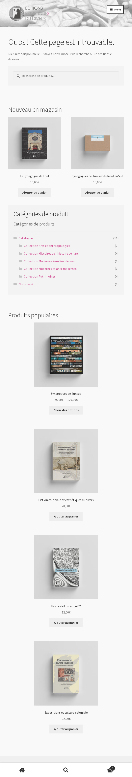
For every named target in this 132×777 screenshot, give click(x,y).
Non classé (26, 284)
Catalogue (26, 238)
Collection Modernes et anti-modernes (50, 269)
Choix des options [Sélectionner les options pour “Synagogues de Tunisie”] (66, 410)
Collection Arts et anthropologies (47, 246)
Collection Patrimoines (40, 276)
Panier (101, 767)
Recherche (66, 770)
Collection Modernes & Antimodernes (49, 261)
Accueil (22, 770)
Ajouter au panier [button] (34, 192)
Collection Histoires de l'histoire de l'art (51, 253)
